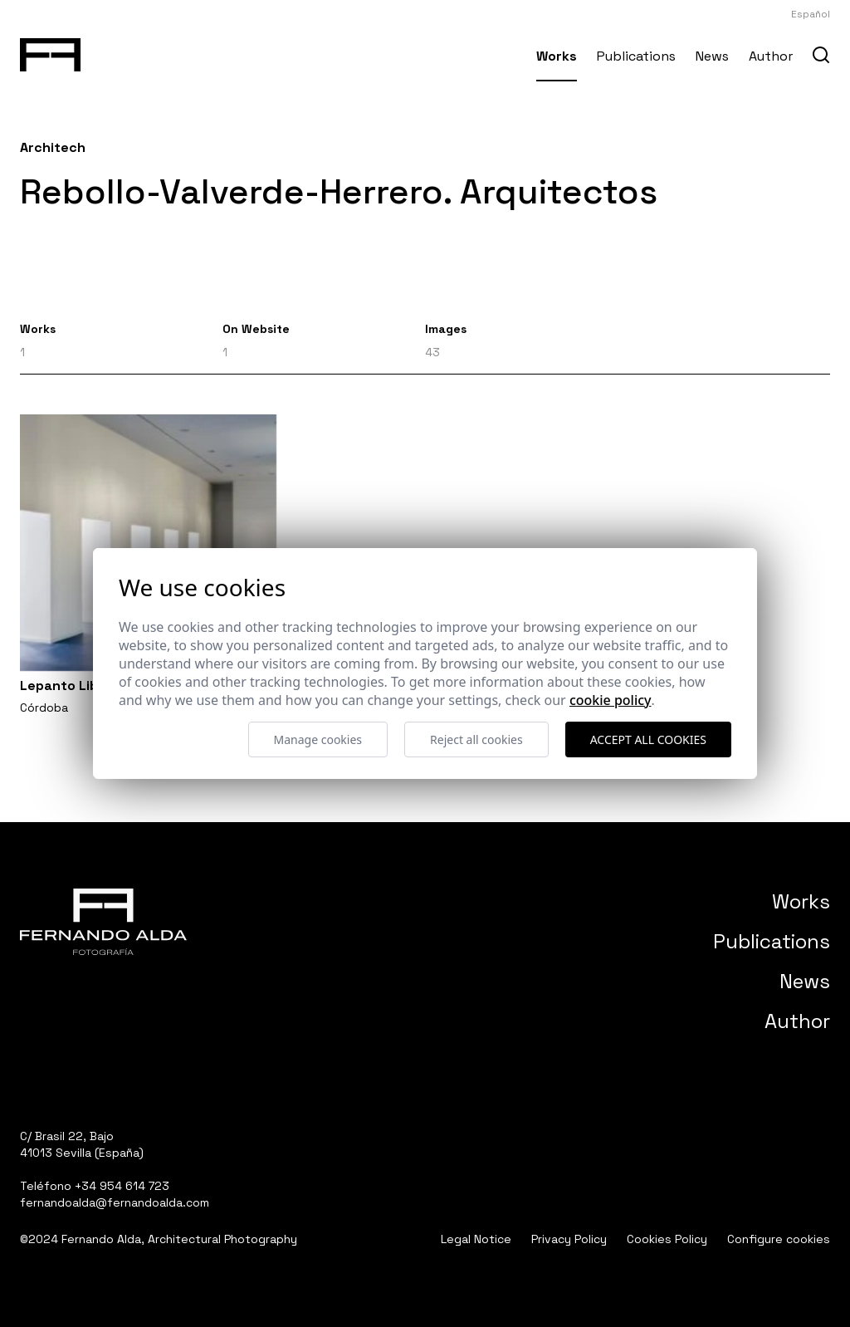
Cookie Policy (610, 700)
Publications (636, 56)
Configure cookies (778, 1239)
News (712, 56)
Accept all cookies (648, 739)
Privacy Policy (569, 1239)
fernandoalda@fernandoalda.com (114, 1202)
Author (771, 56)
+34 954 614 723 (122, 1185)
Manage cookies (318, 739)
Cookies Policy (667, 1239)
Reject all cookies (476, 739)
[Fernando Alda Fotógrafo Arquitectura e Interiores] (50, 51)
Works (556, 56)
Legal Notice (476, 1239)
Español (810, 14)
